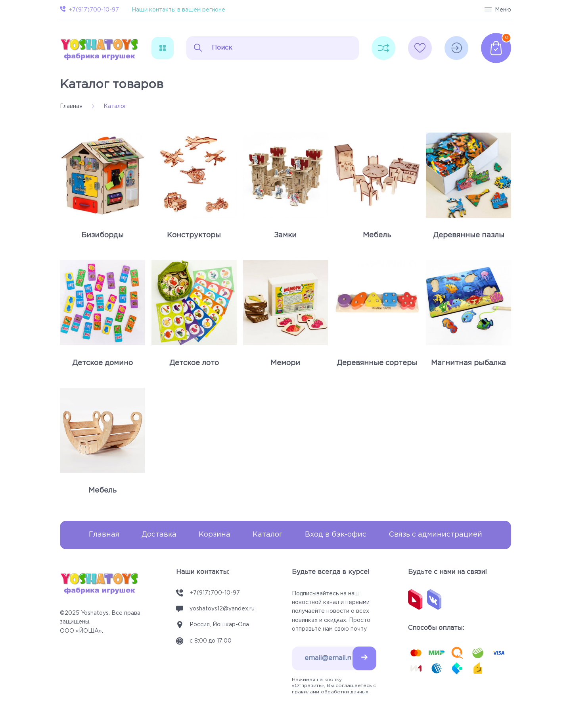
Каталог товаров (111, 84)
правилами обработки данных (330, 692)
